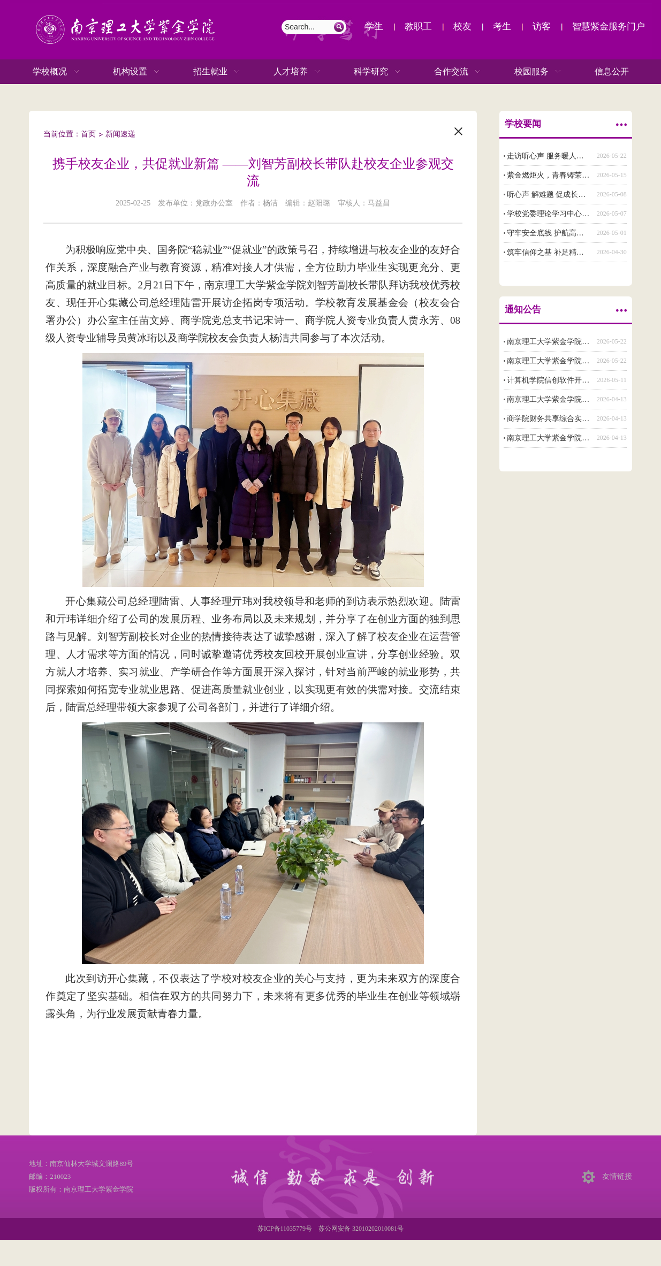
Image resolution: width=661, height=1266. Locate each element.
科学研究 (366, 71)
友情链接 (617, 1176)
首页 (88, 134)
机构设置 (126, 71)
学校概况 (45, 71)
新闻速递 (120, 134)
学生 (374, 26)
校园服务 (527, 71)
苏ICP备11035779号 (284, 1228)
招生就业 (206, 71)
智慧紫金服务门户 (608, 26)
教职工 (418, 26)
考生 (502, 26)
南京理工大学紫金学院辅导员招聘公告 (570, 361)
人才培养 (286, 71)
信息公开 (612, 71)
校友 (462, 26)
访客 (542, 26)
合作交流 (447, 71)
